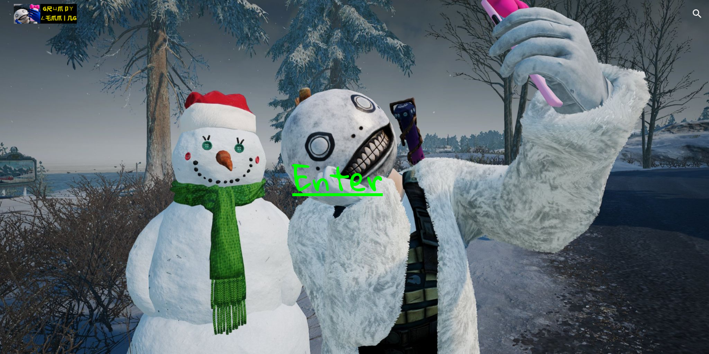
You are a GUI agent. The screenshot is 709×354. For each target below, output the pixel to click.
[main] (330, 177)
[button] (697, 14)
